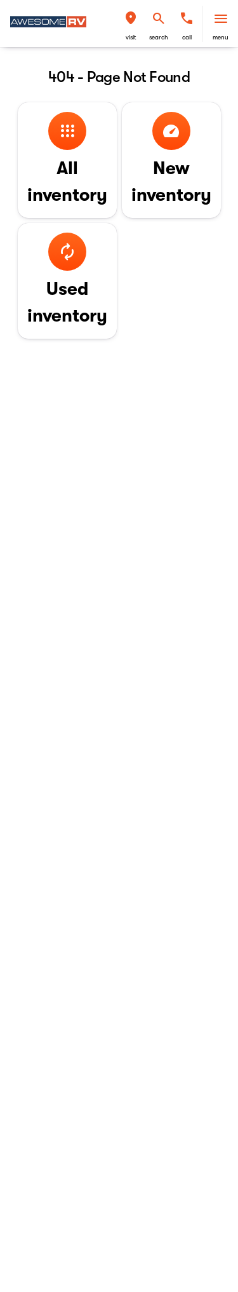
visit (131, 37)
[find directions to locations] (130, 18)
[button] (130, 24)
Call (187, 37)
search (158, 37)
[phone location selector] (186, 18)
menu (220, 37)
